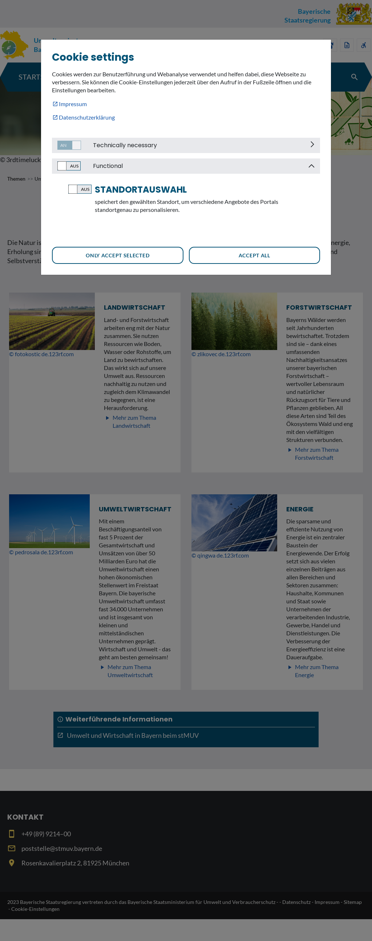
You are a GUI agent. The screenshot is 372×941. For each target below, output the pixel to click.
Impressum (73, 103)
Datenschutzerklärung (87, 117)
